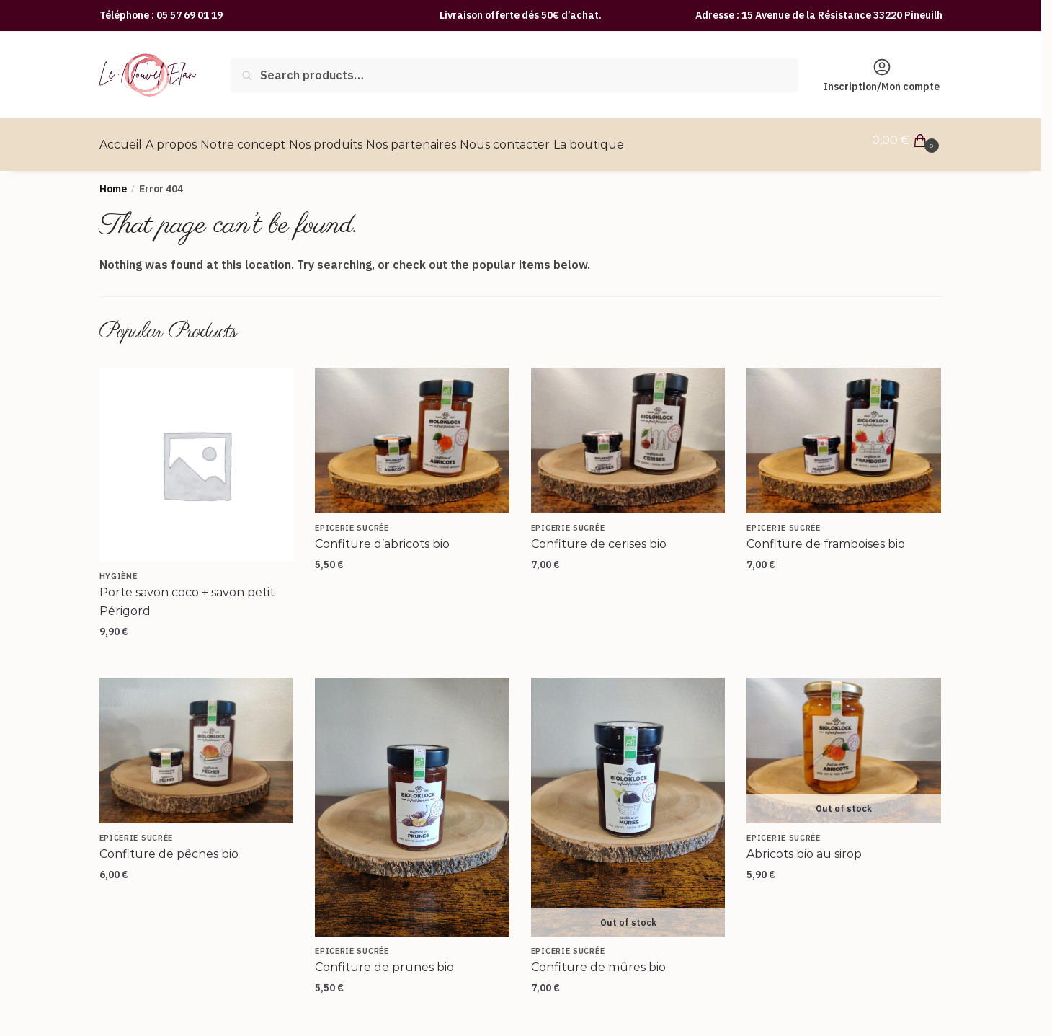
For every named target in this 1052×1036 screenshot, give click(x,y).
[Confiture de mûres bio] (628, 799)
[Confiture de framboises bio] (843, 432)
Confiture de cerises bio (599, 535)
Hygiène (118, 567)
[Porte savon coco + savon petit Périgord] (196, 456)
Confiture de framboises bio (825, 535)
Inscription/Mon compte (882, 75)
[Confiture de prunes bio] (412, 799)
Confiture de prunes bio (384, 958)
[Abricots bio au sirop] (843, 742)
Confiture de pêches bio (169, 845)
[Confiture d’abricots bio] (412, 432)
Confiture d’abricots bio (382, 535)
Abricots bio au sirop (804, 845)
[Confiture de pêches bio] (196, 742)
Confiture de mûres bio (598, 958)
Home (113, 180)
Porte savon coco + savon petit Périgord (187, 593)
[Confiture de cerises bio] (628, 432)
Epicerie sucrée (352, 519)
